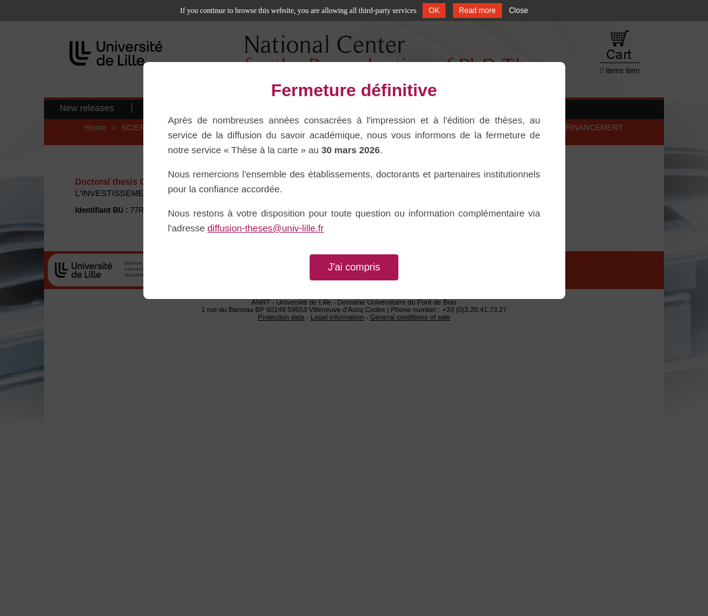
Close (518, 10)
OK (434, 10)
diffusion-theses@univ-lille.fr (265, 228)
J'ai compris (354, 267)
